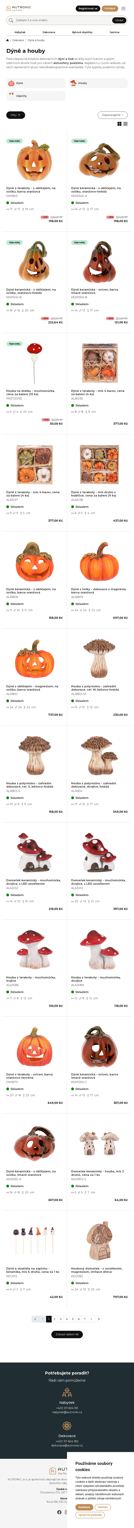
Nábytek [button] (20, 32)
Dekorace (18, 40)
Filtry (16, 115)
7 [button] (85, 1319)
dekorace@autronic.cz (67, 1445)
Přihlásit (110, 8)
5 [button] (73, 1319)
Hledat (119, 20)
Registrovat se (88, 8)
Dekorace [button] (49, 32)
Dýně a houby (36, 40)
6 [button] (79, 1319)
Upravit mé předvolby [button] (90, 1515)
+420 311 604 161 (67, 1408)
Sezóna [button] (114, 32)
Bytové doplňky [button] (82, 32)
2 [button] (54, 1319)
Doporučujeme (111, 115)
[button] (123, 8)
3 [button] (61, 1319)
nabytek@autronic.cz (67, 1412)
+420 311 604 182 (67, 1441)
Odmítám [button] (103, 1507)
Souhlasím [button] (84, 1507)
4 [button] (67, 1319)
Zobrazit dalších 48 (67, 1334)
